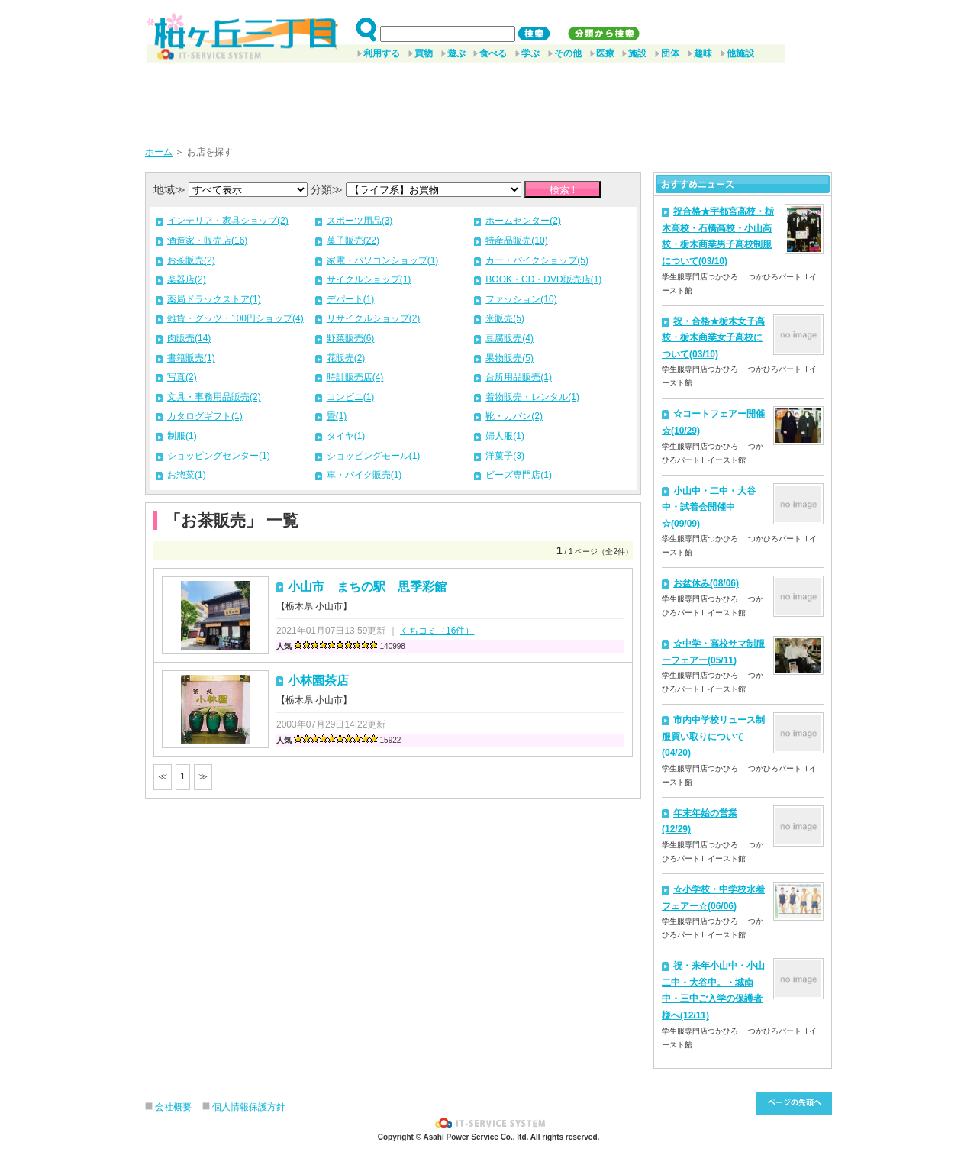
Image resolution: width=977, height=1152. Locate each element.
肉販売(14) (189, 338)
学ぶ (530, 53)
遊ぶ (456, 53)
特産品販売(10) (516, 240)
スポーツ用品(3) (360, 220)
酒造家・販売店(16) (207, 240)
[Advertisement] (488, 98)
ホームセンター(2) (523, 220)
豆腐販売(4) (509, 338)
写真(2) (182, 377)
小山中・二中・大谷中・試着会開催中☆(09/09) (709, 507)
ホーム (159, 152)
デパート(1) (351, 299)
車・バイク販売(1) (364, 475)
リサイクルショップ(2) (374, 318)
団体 (670, 53)
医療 (605, 53)
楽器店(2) (186, 279)
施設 (637, 53)
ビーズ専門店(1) (518, 475)
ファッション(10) (520, 299)
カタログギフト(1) (205, 416)
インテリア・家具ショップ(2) (228, 220)
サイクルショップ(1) (369, 279)
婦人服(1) (504, 436)
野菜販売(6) (351, 338)
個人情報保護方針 (248, 1107)
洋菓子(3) (504, 455)
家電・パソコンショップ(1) (383, 260)
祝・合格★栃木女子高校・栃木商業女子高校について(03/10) (713, 338)
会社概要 (173, 1107)
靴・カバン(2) (514, 416)
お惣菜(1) (186, 475)
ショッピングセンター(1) (218, 455)
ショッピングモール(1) (374, 455)
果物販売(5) (509, 358)
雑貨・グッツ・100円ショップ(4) (235, 318)
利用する (381, 53)
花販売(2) (346, 358)
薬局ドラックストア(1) (214, 299)
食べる (493, 53)
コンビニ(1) (351, 397)
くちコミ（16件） (437, 630)
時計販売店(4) (355, 377)
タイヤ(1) (346, 436)
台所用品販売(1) (518, 377)
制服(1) (182, 436)
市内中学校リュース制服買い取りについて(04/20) (713, 736)
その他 (568, 53)
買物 (423, 53)
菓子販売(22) (353, 240)
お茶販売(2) (191, 260)
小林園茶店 (318, 680)
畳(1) (337, 416)
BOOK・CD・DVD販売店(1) (543, 279)
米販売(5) (504, 318)
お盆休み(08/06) (706, 583)
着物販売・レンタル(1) (532, 397)
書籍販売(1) (191, 358)
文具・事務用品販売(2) (214, 397)
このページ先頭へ (794, 1103)
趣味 (703, 53)
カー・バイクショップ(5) (536, 260)
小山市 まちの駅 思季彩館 (367, 586)
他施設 (740, 53)
